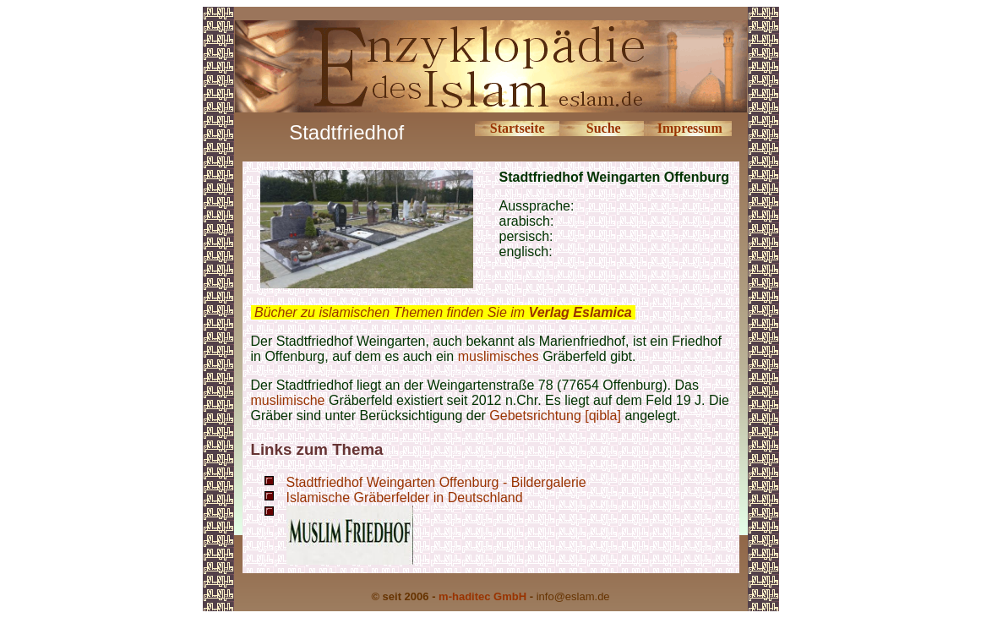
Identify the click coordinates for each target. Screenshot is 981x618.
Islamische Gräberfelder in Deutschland (404, 497)
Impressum (689, 128)
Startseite (517, 128)
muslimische (288, 400)
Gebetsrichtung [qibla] (555, 415)
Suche (603, 128)
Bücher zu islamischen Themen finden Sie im (443, 312)
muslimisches (498, 356)
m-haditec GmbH (482, 596)
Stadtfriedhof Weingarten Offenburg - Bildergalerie (436, 482)
